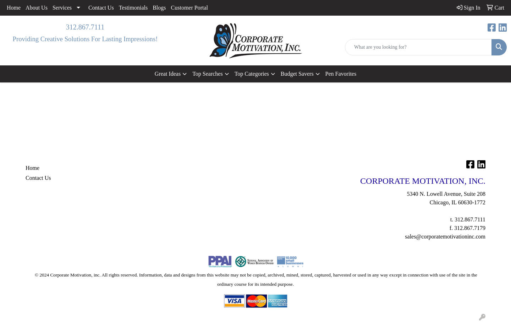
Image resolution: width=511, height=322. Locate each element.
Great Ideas (168, 74)
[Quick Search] (418, 47)
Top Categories (252, 74)
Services (62, 8)
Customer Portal (189, 8)
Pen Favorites (341, 74)
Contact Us (101, 8)
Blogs (159, 8)
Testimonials (133, 8)
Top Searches (207, 74)
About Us (37, 8)
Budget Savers (297, 74)
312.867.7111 (85, 27)
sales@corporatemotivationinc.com (445, 237)
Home (14, 8)
